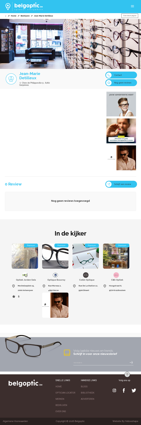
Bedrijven (25, 16)
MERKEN (59, 399)
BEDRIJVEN (61, 405)
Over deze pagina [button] (129, 16)
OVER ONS (60, 411)
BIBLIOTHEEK (87, 392)
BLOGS (84, 386)
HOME (58, 386)
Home (13, 16)
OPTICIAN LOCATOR (65, 392)
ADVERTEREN (87, 399)
